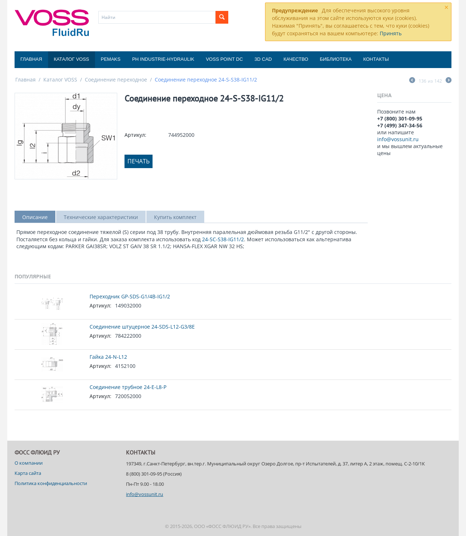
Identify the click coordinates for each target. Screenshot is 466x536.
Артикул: (135, 134)
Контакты (376, 59)
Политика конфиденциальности (51, 483)
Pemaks (111, 59)
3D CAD (263, 59)
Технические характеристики (101, 217)
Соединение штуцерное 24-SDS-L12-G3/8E (142, 326)
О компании (29, 463)
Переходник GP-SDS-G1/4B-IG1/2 (130, 296)
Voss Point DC (224, 59)
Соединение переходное (116, 79)
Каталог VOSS (71, 59)
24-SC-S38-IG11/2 (223, 239)
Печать (138, 161)
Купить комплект (175, 217)
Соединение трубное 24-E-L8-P (128, 387)
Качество (296, 59)
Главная (31, 59)
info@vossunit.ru (398, 139)
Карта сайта (28, 473)
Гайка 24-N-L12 (108, 356)
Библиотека (336, 59)
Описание (35, 217)
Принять (391, 33)
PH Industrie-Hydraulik (163, 59)
